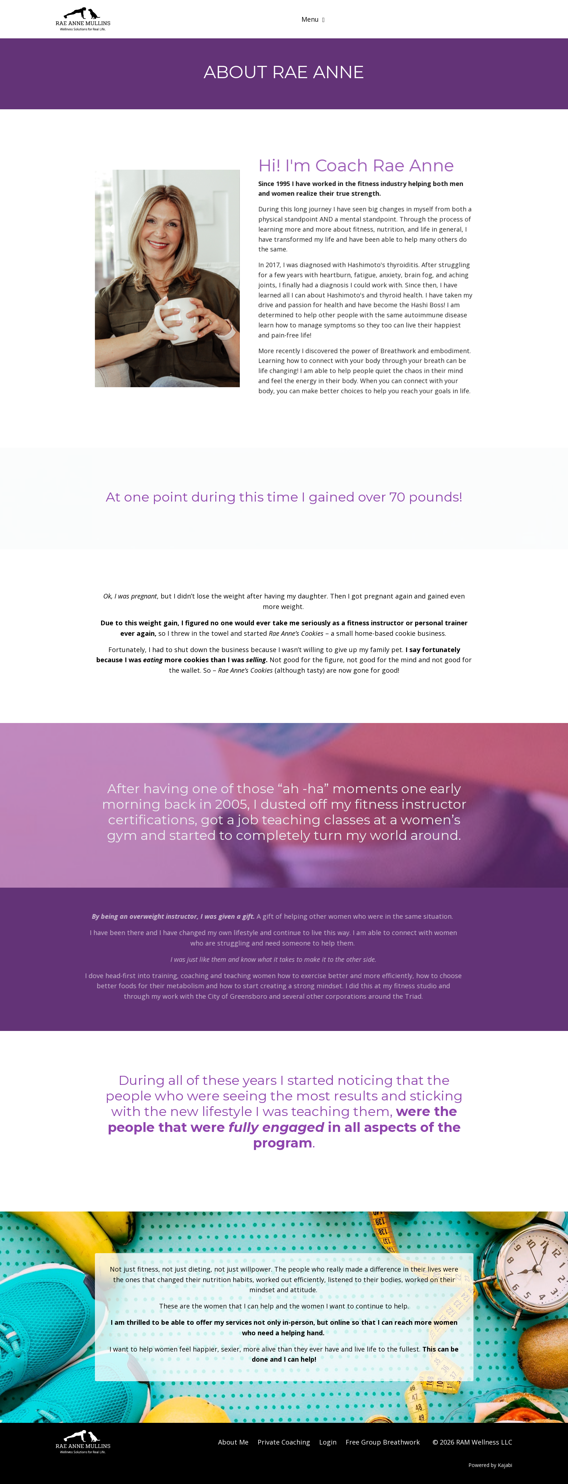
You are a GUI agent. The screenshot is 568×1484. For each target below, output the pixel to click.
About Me (233, 1442)
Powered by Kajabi (490, 1465)
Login (328, 1442)
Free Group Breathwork (383, 1442)
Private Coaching (284, 1442)
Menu (313, 19)
